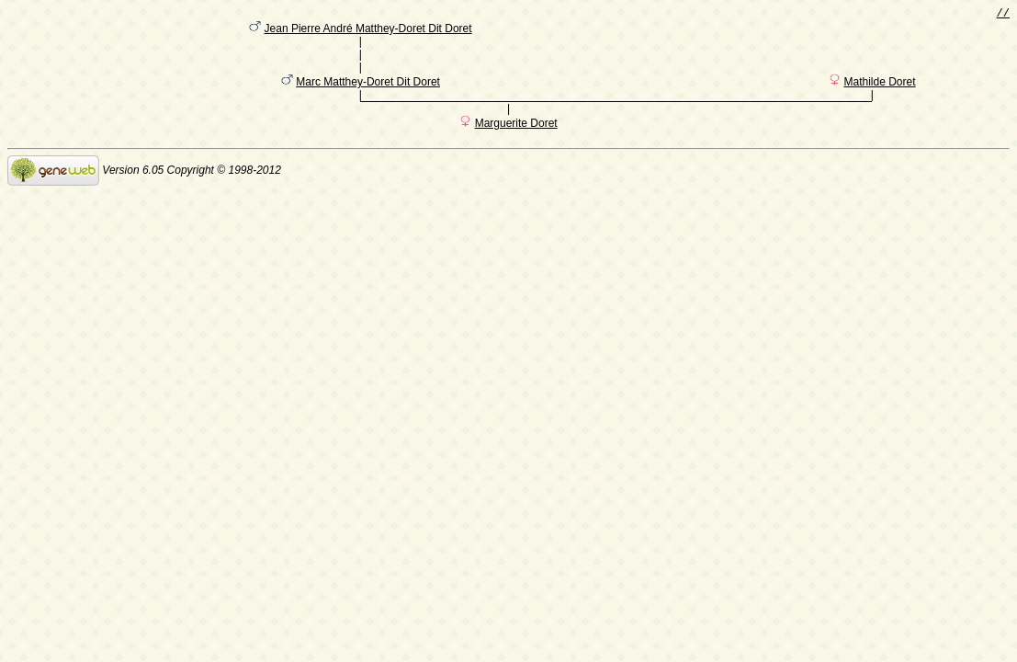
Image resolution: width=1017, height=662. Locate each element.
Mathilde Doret (879, 94)
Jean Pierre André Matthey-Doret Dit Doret (368, 32)
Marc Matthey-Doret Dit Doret (368, 94)
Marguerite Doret (516, 138)
